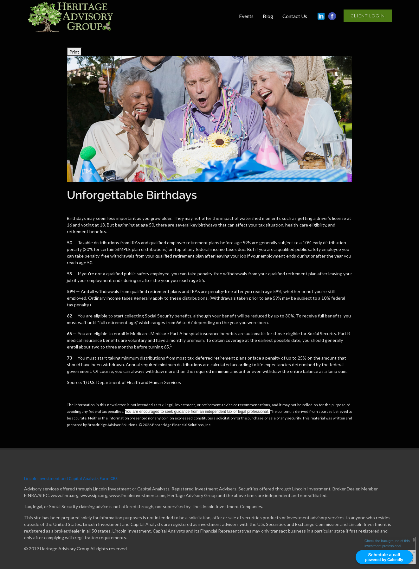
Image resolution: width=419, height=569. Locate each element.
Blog (268, 16)
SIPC (44, 495)
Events (246, 16)
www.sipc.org (94, 495)
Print (74, 51)
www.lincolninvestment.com (137, 495)
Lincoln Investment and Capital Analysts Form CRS (71, 478)
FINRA (30, 495)
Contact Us (294, 16)
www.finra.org (65, 495)
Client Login (368, 15)
